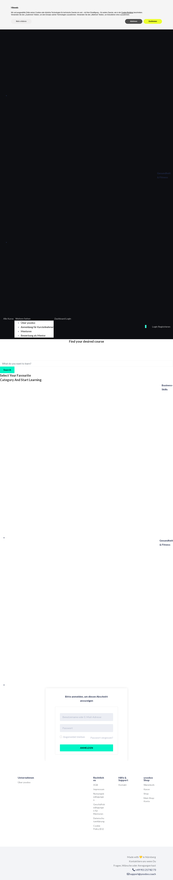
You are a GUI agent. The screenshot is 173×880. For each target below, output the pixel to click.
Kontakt (122, 784)
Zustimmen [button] (153, 872)
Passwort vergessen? (101, 737)
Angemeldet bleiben (72, 736)
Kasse (147, 789)
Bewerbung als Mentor (33, 335)
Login (155, 326)
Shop (146, 793)
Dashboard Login (63, 318)
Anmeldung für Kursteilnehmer (37, 326)
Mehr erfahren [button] (21, 872)
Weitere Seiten (23, 318)
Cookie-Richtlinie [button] (127, 863)
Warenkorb (149, 784)
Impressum (98, 789)
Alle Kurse (8, 318)
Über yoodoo (28, 322)
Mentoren (26, 331)
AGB (95, 784)
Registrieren (164, 326)
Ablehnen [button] (133, 872)
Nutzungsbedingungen (98, 796)
